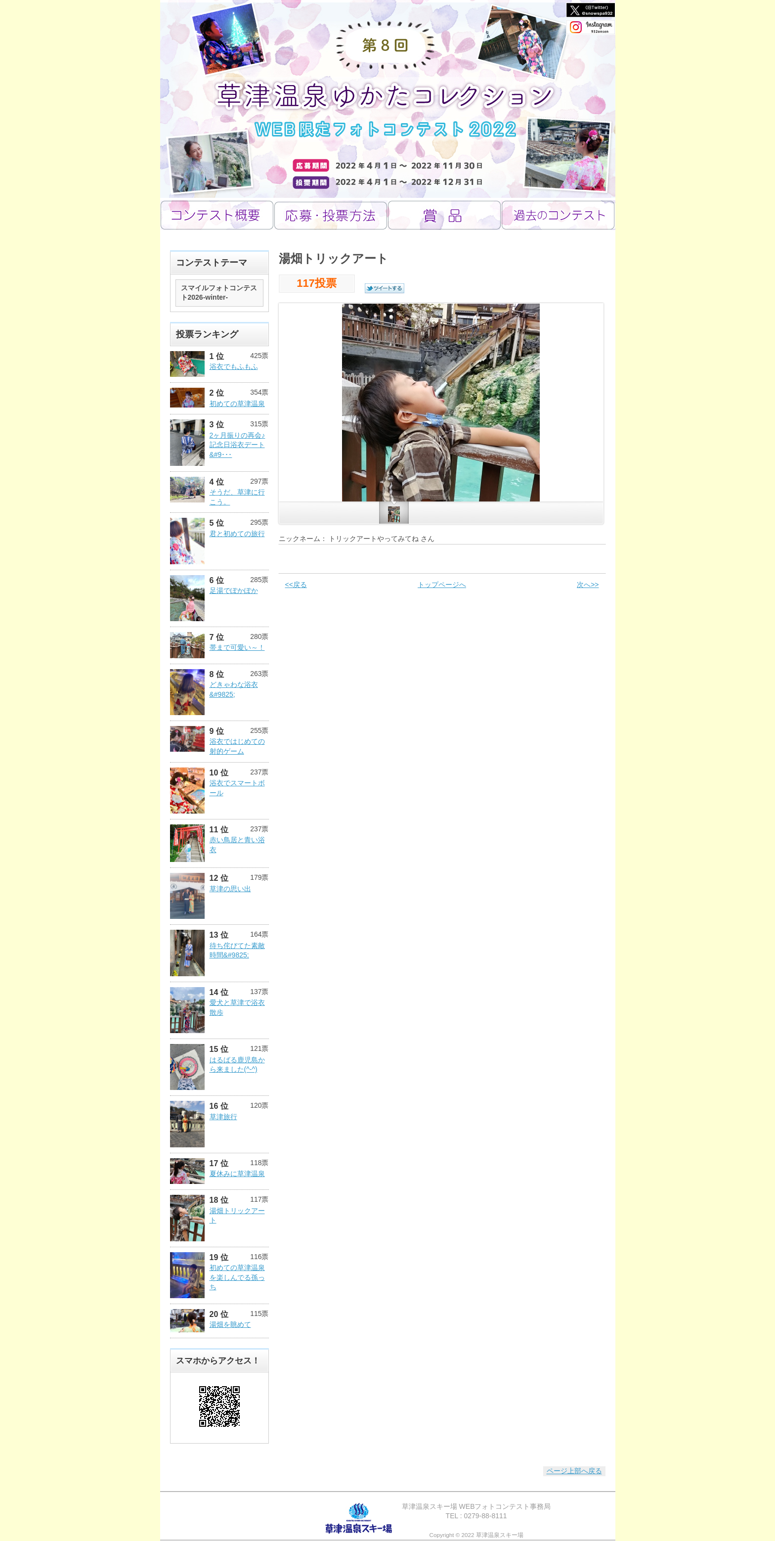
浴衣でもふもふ (234, 366)
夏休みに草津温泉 (237, 1174)
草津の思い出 (230, 889)
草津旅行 (223, 1117)
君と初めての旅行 (237, 534)
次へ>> (588, 585)
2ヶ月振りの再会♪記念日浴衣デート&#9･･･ (237, 444)
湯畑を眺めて (230, 1324)
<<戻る (296, 585)
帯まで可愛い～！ (237, 647)
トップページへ (442, 585)
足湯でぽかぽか (234, 590)
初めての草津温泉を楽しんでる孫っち (237, 1277)
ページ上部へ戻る (574, 1471)
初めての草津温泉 (237, 404)
